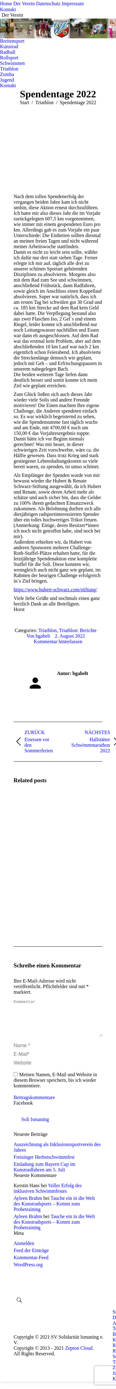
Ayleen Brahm (28, 1205)
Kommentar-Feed (31, 1265)
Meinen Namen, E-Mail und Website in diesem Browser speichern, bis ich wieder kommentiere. (55, 1087)
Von (38, 636)
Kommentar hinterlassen (58, 641)
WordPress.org (28, 1272)
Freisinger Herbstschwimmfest (44, 1164)
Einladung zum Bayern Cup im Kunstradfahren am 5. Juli (44, 1174)
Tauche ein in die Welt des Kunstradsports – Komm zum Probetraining (54, 1211)
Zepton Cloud (78, 1355)
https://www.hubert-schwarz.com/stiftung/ (55, 589)
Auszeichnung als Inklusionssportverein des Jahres (57, 1154)
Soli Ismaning (35, 1126)
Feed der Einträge (31, 1257)
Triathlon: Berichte (78, 630)
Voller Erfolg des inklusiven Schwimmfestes (48, 1195)
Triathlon (47, 630)
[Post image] (31, 807)
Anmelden (24, 1250)
